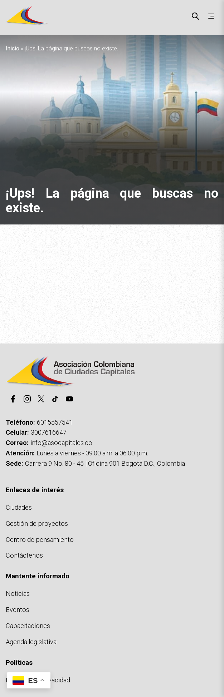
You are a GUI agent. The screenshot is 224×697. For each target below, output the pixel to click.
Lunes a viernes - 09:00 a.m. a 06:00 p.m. (92, 453)
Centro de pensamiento (40, 539)
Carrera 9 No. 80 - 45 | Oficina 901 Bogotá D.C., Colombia (105, 463)
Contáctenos (24, 555)
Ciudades (19, 507)
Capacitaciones (28, 625)
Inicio (12, 48)
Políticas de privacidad (38, 680)
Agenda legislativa (31, 642)
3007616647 (49, 432)
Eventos (17, 609)
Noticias (18, 593)
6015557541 (55, 422)
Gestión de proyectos (37, 523)
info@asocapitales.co (61, 442)
